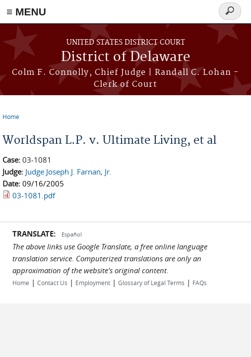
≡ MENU (26, 11)
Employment (92, 283)
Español (72, 234)
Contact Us (52, 283)
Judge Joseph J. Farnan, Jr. (68, 172)
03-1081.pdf (33, 195)
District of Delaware (125, 57)
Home (10, 116)
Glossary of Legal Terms (151, 283)
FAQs (199, 283)
